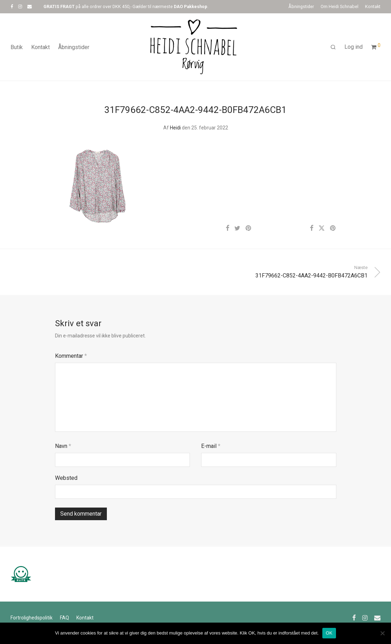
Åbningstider (301, 7)
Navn (63, 446)
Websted (66, 478)
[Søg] (333, 47)
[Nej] (382, 633)
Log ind (353, 46)
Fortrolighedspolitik (32, 617)
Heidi (175, 127)
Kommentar (71, 356)
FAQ (64, 617)
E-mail (210, 446)
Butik (17, 47)
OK (329, 633)
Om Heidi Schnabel (339, 7)
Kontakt (372, 7)
